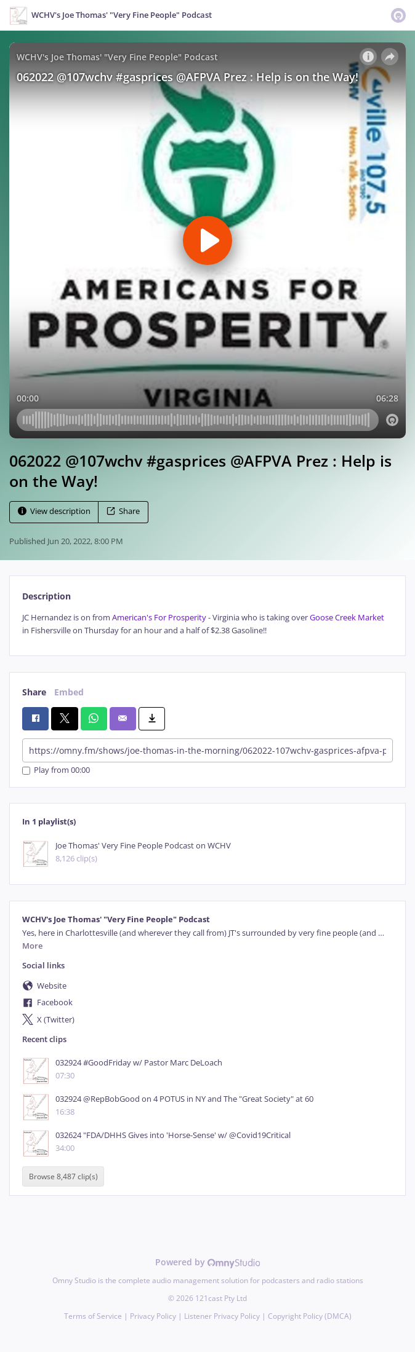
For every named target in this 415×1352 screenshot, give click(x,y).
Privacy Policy (153, 1316)
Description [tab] (46, 596)
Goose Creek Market (347, 617)
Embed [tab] (69, 692)
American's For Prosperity (159, 617)
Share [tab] (34, 692)
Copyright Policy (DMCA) (310, 1316)
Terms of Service (93, 1316)
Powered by (207, 1262)
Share (123, 511)
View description (54, 511)
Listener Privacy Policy (222, 1316)
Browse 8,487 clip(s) (63, 1176)
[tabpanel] (207, 624)
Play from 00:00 (56, 771)
